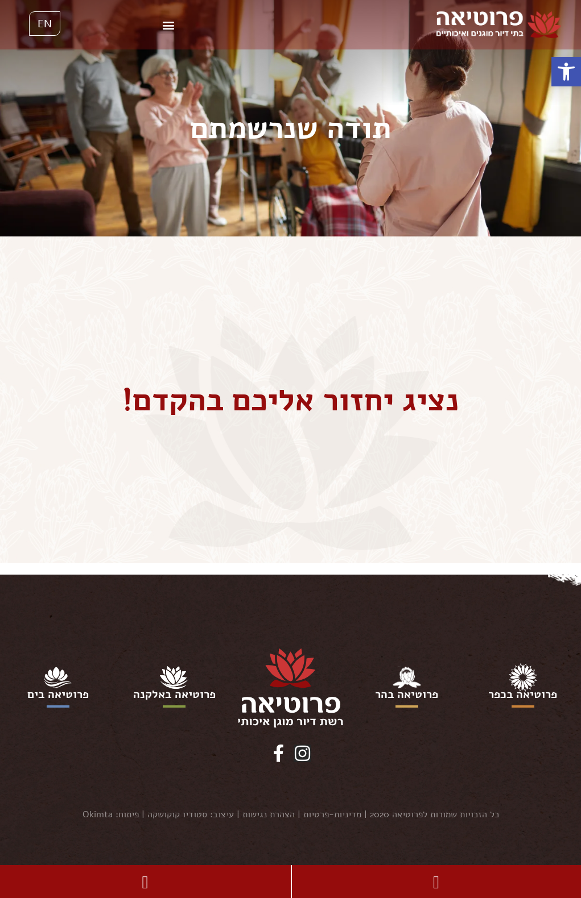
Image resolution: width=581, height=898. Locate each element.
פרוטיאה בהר (406, 694)
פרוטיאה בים (58, 694)
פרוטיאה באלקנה (174, 694)
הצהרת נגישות (268, 814)
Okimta (98, 814)
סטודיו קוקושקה (177, 814)
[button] (566, 71)
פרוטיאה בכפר (522, 694)
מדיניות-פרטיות (332, 814)
